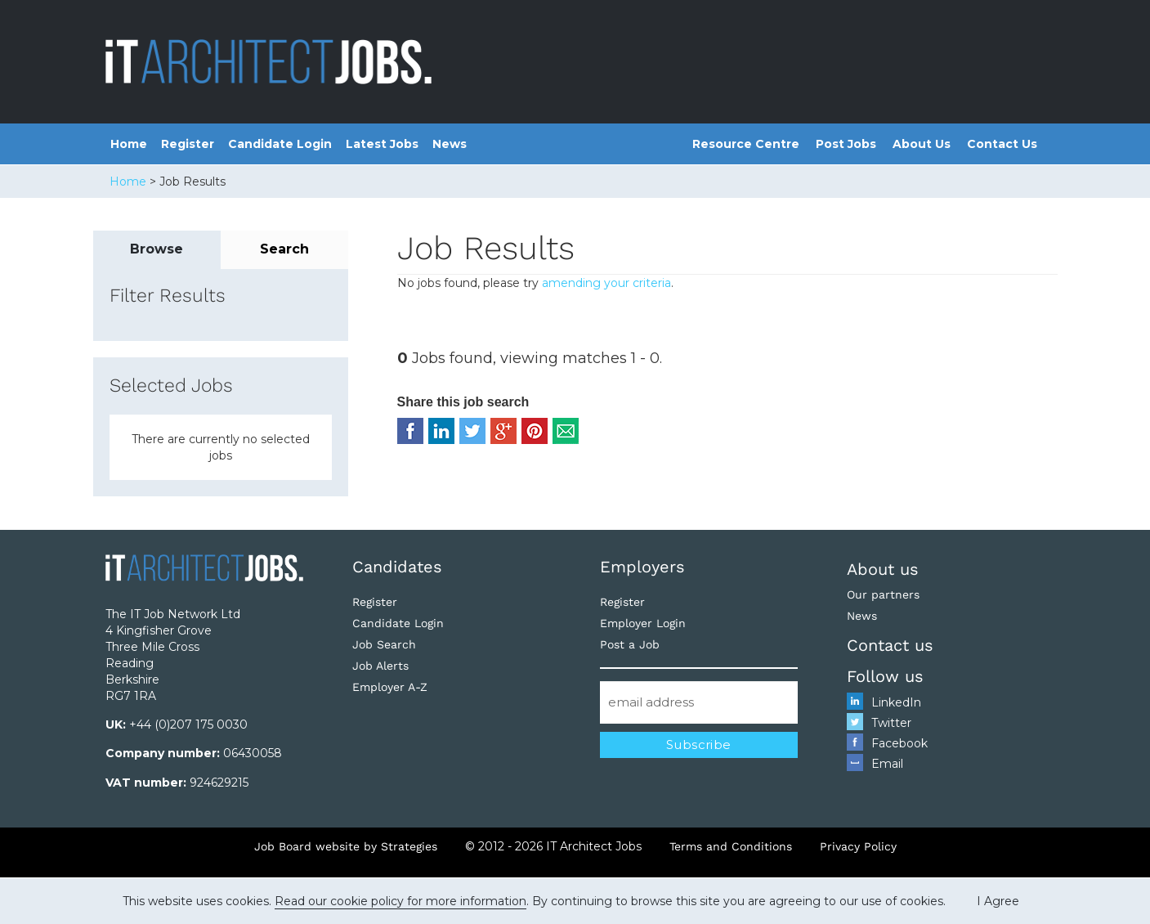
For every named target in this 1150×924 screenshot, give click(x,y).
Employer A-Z (389, 686)
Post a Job (630, 644)
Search (284, 249)
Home (128, 144)
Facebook (899, 743)
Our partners (883, 594)
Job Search (384, 644)
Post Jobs (846, 144)
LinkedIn (896, 702)
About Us (922, 144)
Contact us (890, 645)
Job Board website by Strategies (345, 846)
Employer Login (643, 623)
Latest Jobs (382, 144)
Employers (642, 566)
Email (887, 763)
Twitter (891, 722)
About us (883, 569)
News (449, 144)
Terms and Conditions (730, 846)
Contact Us (1002, 144)
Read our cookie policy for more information (400, 901)
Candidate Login (280, 144)
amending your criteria (606, 283)
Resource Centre (745, 144)
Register (187, 144)
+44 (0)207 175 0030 (188, 724)
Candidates (397, 566)
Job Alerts (380, 665)
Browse (156, 249)
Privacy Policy (858, 846)
